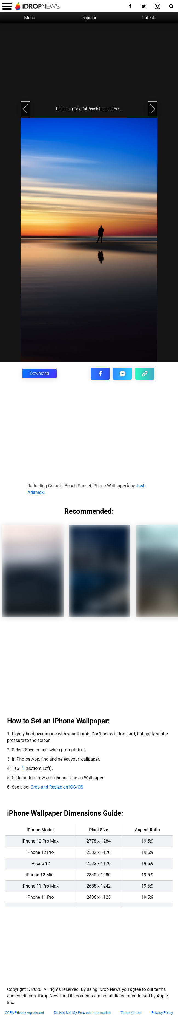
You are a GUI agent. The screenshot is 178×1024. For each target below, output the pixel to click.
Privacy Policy (162, 1013)
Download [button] (39, 373)
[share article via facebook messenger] (122, 374)
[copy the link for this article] (144, 374)
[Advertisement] (89, 61)
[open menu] (7, 6)
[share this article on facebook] (100, 374)
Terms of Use (131, 1013)
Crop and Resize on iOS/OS (56, 787)
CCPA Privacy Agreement (24, 1013)
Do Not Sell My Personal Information (82, 1013)
